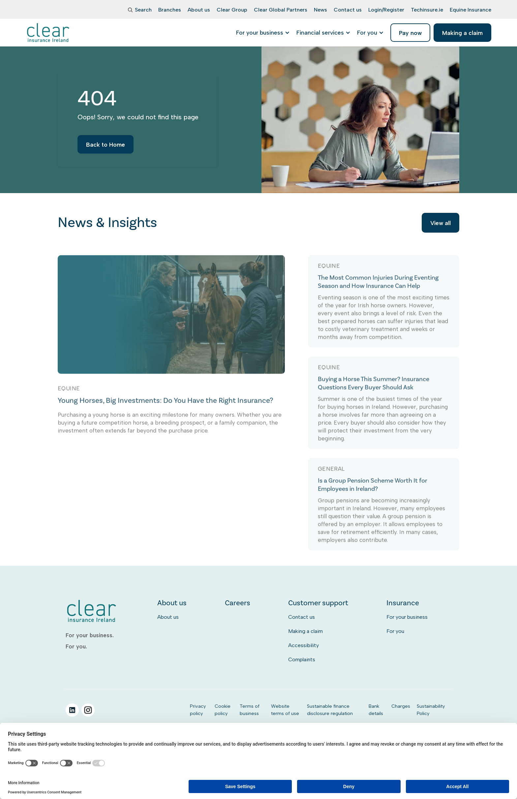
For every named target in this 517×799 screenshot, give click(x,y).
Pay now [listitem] (410, 32)
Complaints (301, 659)
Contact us (301, 617)
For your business (407, 617)
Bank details (376, 709)
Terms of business (249, 709)
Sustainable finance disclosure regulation (330, 709)
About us (168, 617)
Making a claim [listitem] (462, 32)
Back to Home (105, 148)
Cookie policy (222, 709)
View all (440, 223)
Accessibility (303, 645)
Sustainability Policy (431, 709)
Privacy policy (198, 709)
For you (395, 631)
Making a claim (305, 631)
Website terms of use (285, 709)
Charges (400, 706)
